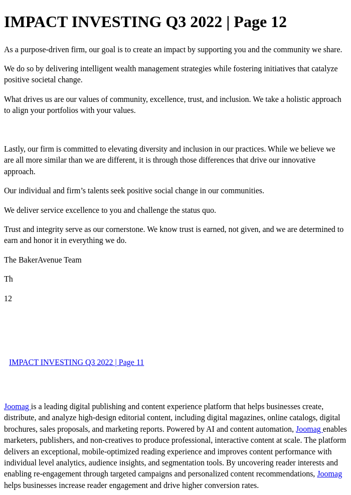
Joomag (17, 406)
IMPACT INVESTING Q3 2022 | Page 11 (76, 362)
